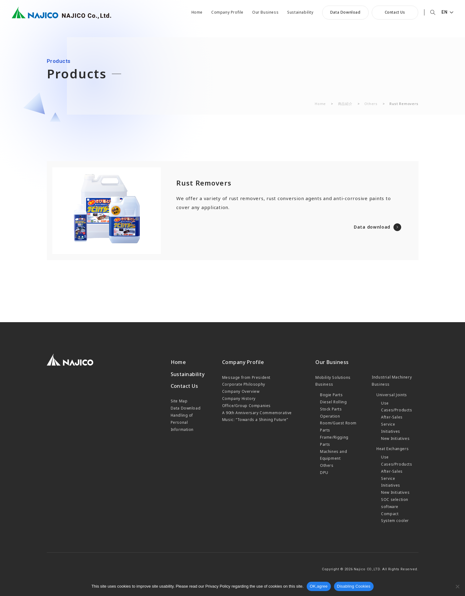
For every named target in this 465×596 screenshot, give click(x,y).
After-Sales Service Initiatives (392, 424)
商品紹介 (345, 103)
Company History (239, 398)
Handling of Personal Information (182, 422)
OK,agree (319, 586)
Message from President (246, 377)
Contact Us (395, 12)
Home (197, 12)
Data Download (345, 12)
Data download (372, 227)
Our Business (265, 12)
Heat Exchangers (392, 448)
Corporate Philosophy (243, 384)
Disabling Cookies (354, 586)
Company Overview (241, 391)
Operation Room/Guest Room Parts (338, 423)
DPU (324, 472)
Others (371, 103)
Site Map (179, 401)
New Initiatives (395, 438)
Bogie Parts (331, 394)
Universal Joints (391, 394)
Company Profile (227, 12)
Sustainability (300, 12)
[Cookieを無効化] (457, 586)
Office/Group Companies (246, 405)
